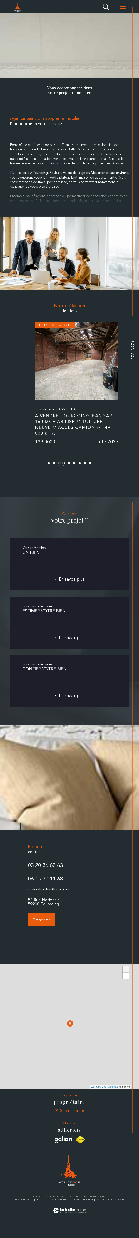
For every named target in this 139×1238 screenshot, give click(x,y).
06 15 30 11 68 (45, 897)
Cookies (119, 1209)
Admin (77, 1209)
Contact (132, 351)
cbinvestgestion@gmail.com (49, 907)
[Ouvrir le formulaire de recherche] (106, 6)
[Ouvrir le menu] (122, 6)
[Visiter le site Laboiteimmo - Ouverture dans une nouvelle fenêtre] (69, 1225)
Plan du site (43, 1209)
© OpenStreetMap (108, 1096)
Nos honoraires (24, 1209)
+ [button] (126, 979)
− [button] (126, 986)
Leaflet (94, 1096)
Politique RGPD (104, 1209)
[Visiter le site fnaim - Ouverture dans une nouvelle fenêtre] (80, 1149)
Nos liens (88, 1209)
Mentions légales (62, 1209)
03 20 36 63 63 (45, 883)
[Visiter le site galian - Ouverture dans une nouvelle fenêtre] (63, 1149)
